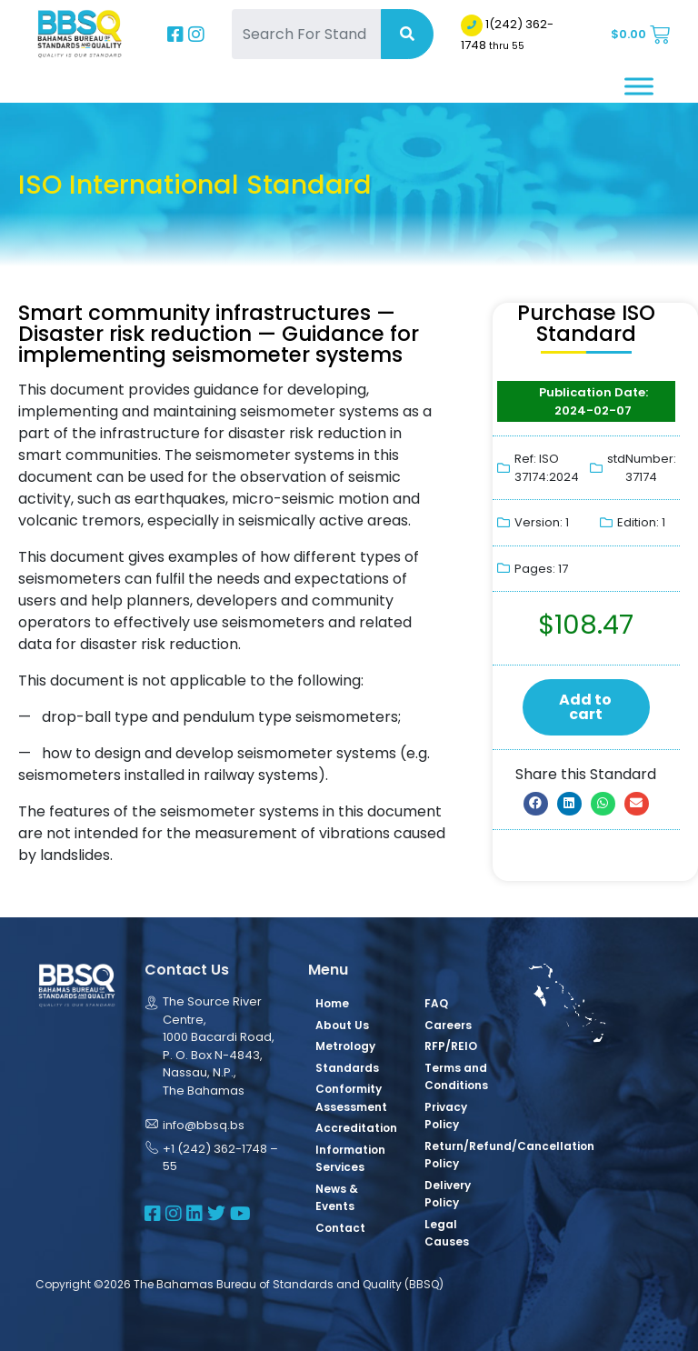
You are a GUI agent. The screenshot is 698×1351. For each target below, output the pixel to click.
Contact (340, 1228)
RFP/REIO (450, 1046)
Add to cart (585, 707)
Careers (448, 1025)
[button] (536, 804)
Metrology (345, 1046)
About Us (342, 1025)
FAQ (436, 1003)
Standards (347, 1068)
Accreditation (356, 1128)
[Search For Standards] (306, 34)
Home (332, 1003)
